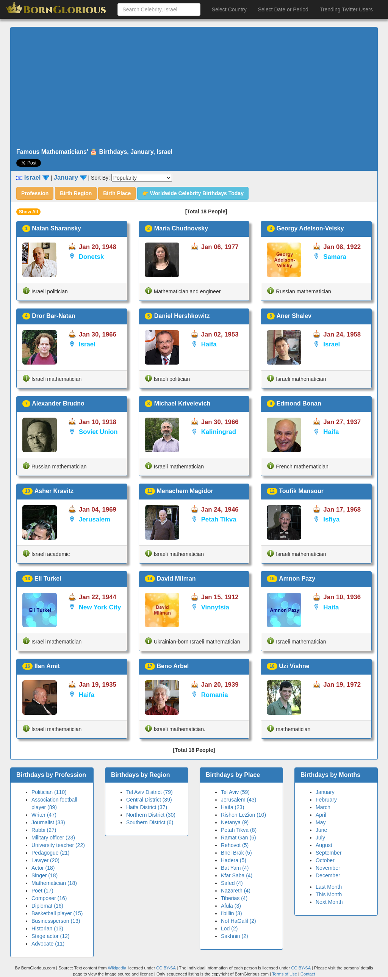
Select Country (229, 9)
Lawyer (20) (45, 860)
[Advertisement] (194, 88)
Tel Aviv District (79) (149, 792)
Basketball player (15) (57, 913)
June (321, 830)
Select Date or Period (283, 9)
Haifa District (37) (146, 807)
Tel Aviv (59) (235, 792)
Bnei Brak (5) (236, 853)
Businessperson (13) (55, 921)
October (325, 860)
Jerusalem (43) (238, 800)
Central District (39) (149, 800)
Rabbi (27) (43, 830)
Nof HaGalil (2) (238, 921)
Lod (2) (229, 928)
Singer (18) (44, 875)
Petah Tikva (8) (239, 830)
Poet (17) (42, 891)
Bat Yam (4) (235, 868)
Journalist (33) (48, 822)
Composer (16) (49, 898)
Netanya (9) (235, 822)
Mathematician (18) (54, 883)
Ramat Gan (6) (238, 838)
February (326, 800)
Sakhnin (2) (234, 936)
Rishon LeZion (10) (243, 815)
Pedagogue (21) (50, 853)
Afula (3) (231, 906)
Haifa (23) (232, 807)
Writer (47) (43, 815)
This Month (329, 894)
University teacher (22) (58, 845)
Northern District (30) (150, 815)
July (320, 838)
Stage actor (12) (50, 936)
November (328, 868)
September (328, 853)
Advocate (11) (47, 944)
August (324, 845)
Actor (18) (43, 868)
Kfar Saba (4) (236, 875)
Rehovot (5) (235, 845)
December (328, 875)
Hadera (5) (233, 860)
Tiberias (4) (234, 898)
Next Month (329, 902)
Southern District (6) (149, 822)
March (323, 807)
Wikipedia (117, 968)
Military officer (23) (53, 838)
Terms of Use (285, 974)
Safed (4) (232, 883)
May (320, 822)
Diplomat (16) (47, 906)
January (325, 792)
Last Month (329, 887)
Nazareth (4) (235, 891)
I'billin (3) (231, 913)
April (321, 815)
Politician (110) (49, 792)
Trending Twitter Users (346, 9)
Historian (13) (47, 928)
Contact (307, 974)
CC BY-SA (165, 968)
